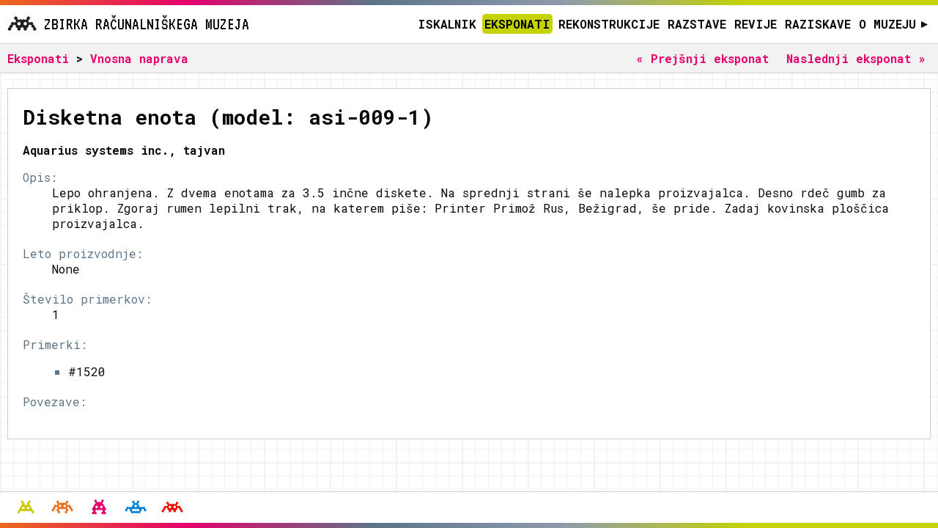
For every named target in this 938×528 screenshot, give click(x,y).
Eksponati (517, 24)
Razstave (697, 24)
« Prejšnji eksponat (702, 58)
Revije (755, 24)
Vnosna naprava (139, 58)
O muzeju (893, 23)
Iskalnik (447, 24)
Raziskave (818, 24)
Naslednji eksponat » (856, 58)
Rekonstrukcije (609, 24)
